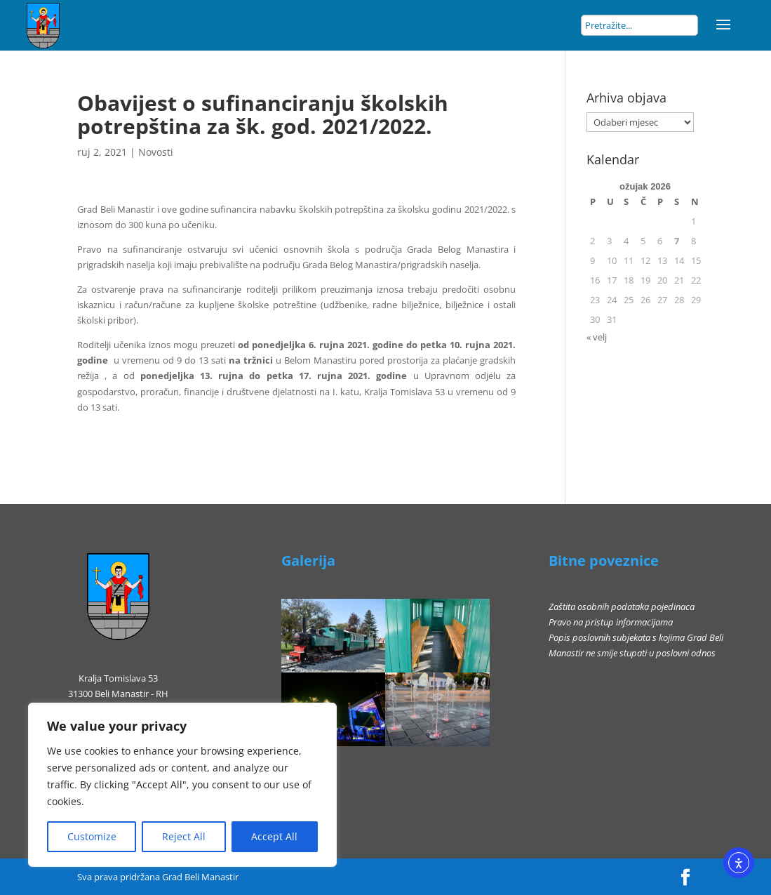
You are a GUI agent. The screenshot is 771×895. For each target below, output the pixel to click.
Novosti (155, 152)
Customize (91, 836)
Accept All (274, 836)
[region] (182, 785)
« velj (596, 337)
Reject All (184, 836)
